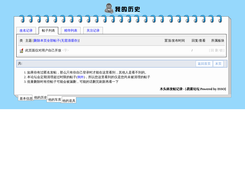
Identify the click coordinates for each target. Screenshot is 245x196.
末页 (218, 64)
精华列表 (70, 30)
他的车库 (54, 100)
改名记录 (26, 30)
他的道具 (68, 101)
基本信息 (26, 98)
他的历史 (40, 97)
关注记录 (93, 30)
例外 (80, 77)
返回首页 (204, 64)
